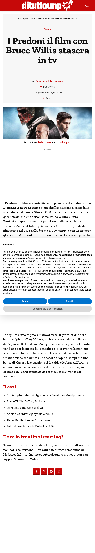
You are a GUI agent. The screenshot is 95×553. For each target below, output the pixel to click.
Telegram (44, 142)
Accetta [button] (70, 301)
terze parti (51, 261)
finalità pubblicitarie (54, 271)
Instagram (65, 142)
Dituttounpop (22, 18)
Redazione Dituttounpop (49, 81)
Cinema (33, 18)
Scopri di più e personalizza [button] (47, 308)
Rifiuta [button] (25, 301)
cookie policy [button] (58, 258)
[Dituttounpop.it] (47, 5)
